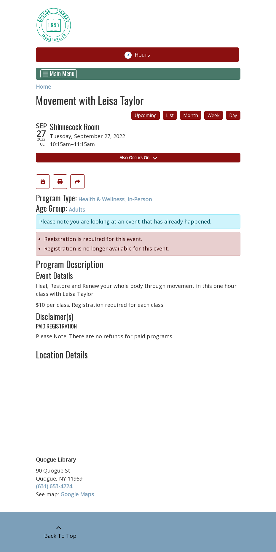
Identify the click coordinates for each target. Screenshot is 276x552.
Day (233, 115)
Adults (77, 209)
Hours (145, 55)
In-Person (139, 199)
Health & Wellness (101, 199)
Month (190, 115)
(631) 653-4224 (54, 486)
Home (43, 86)
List (170, 115)
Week (214, 115)
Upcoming (146, 115)
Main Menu (58, 73)
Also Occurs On (138, 157)
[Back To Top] (59, 532)
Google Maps (77, 494)
